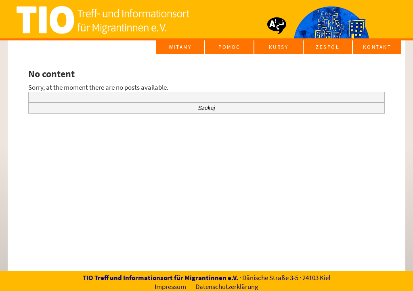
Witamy (180, 47)
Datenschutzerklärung (226, 286)
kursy (279, 47)
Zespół (328, 47)
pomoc (229, 47)
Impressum (170, 286)
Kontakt (377, 47)
